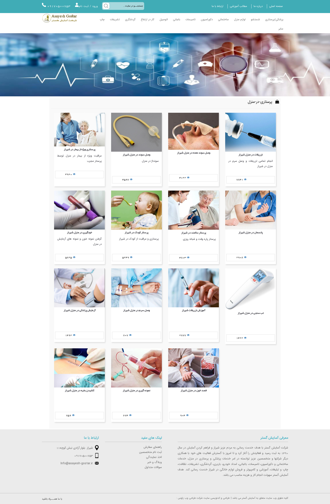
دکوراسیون (207, 19)
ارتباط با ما (217, 6)
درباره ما (258, 6)
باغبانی (176, 19)
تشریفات (115, 19)
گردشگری (130, 19)
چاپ (102, 19)
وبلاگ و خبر (154, 462)
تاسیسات (190, 19)
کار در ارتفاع (147, 19)
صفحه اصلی (276, 6)
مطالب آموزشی (238, 6)
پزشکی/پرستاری (274, 19)
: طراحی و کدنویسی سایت (203, 498)
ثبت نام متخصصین (150, 452)
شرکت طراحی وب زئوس (190, 498)
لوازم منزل (240, 19)
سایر (280, 29)
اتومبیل (164, 19)
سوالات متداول (153, 467)
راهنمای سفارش (153, 447)
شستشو (255, 19)
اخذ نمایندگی (154, 457)
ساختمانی (223, 19)
